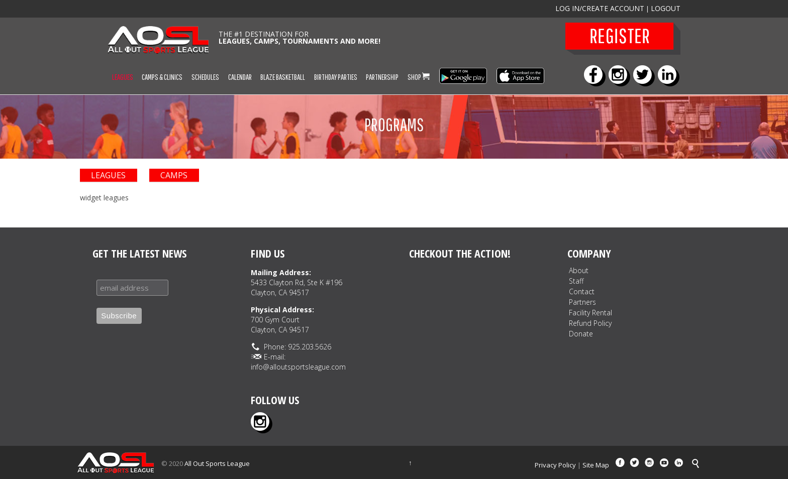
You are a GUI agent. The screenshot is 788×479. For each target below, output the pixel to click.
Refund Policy (590, 323)
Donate (581, 333)
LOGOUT (665, 8)
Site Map (595, 464)
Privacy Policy (555, 464)
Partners (582, 302)
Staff (576, 281)
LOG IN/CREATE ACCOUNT (599, 8)
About (578, 270)
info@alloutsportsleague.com (298, 367)
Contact (582, 291)
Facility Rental (590, 312)
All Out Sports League (217, 463)
